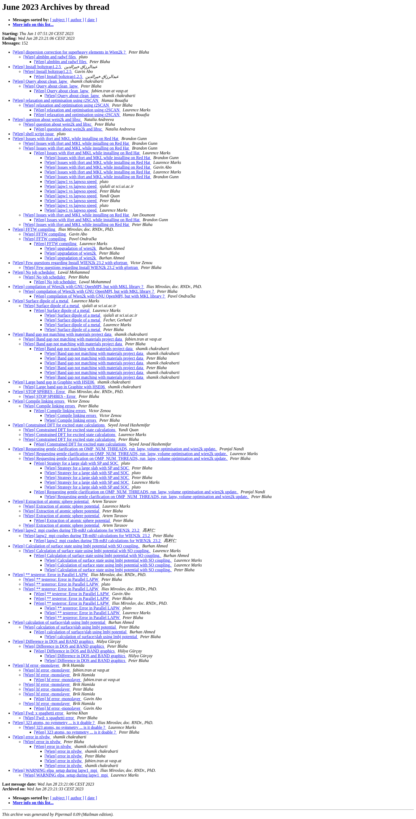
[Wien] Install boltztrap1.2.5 (37, 66)
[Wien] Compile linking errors (39, 401)
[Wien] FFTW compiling (34, 229)
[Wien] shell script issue (34, 134)
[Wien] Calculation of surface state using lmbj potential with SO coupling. (76, 546)
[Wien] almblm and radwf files (50, 57)
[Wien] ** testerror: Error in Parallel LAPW (51, 574)
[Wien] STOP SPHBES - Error (39, 391)
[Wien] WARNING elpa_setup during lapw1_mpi (55, 770)
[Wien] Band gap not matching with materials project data (62, 334)
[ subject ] (58, 20)
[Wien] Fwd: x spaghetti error (38, 713)
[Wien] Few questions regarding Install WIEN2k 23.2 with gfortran (70, 262)
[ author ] (76, 20)
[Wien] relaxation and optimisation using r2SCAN (56, 100)
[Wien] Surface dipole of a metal (41, 301)
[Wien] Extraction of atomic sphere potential (51, 501)
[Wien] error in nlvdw (32, 737)
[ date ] (91, 20)
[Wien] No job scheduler (34, 272)
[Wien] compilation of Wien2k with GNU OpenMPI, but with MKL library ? (78, 286)
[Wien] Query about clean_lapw (40, 81)
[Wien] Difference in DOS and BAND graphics (53, 641)
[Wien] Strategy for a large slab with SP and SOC (76, 463)
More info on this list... (33, 24)
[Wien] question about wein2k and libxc (47, 119)
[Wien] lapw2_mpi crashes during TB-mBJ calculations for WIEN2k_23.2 (76, 530)
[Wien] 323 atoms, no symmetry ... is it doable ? (54, 722)
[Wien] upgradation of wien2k (71, 248)
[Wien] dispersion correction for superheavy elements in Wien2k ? (70, 52)
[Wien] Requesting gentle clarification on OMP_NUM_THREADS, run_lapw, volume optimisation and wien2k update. (115, 449)
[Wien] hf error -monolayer (36, 665)
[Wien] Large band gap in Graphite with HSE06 (54, 382)
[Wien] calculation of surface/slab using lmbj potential (59, 622)
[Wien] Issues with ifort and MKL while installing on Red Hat (66, 138)
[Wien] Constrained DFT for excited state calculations (59, 425)
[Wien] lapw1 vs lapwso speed (71, 181)
